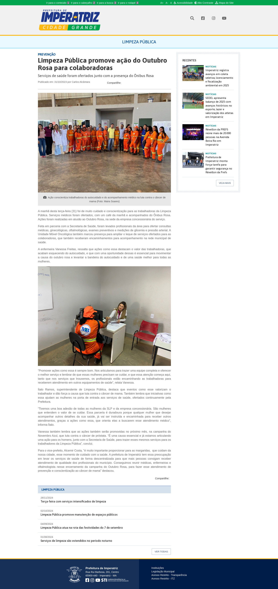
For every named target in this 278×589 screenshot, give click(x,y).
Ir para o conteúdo (58, 2)
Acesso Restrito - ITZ (163, 578)
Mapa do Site (224, 2)
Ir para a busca (106, 2)
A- (167, 2)
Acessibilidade (183, 2)
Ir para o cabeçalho (83, 2)
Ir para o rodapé (128, 2)
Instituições (157, 568)
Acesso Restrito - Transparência (169, 575)
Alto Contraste (203, 2)
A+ (162, 2)
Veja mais (225, 183)
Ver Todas (161, 551)
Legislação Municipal (162, 571)
